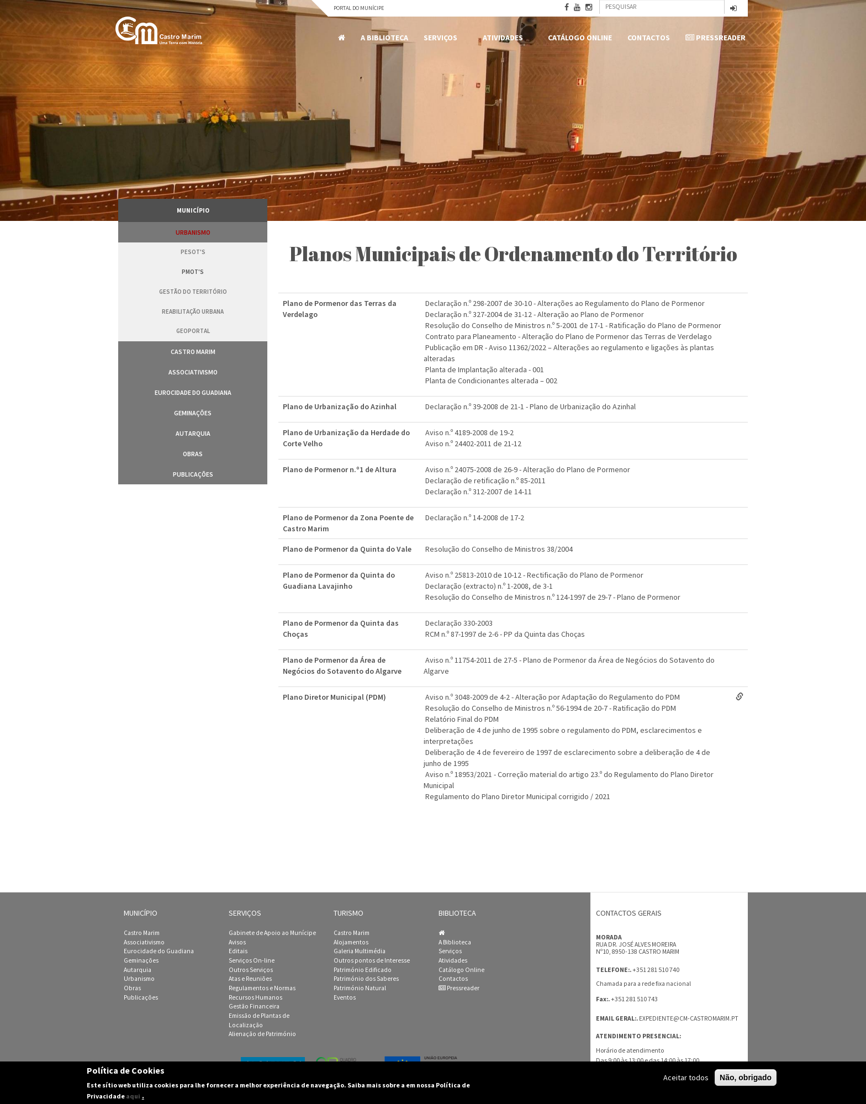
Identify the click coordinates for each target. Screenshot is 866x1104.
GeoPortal (193, 331)
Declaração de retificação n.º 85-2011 (485, 480)
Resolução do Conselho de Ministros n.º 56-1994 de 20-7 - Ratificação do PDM (550, 708)
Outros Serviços (251, 970)
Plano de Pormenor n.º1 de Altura (340, 469)
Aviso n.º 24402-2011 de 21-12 (473, 443)
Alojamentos (351, 942)
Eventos (345, 997)
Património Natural (360, 988)
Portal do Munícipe (359, 8)
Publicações (193, 474)
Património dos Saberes (366, 978)
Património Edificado (363, 970)
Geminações (193, 413)
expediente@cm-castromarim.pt (688, 1018)
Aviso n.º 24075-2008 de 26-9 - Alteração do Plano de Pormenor (527, 469)
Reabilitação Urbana (193, 311)
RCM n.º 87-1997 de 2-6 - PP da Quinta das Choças (505, 634)
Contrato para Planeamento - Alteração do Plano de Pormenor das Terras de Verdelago (568, 336)
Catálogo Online (580, 38)
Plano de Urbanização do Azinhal (340, 406)
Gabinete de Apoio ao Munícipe (272, 933)
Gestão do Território (193, 291)
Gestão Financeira (254, 1006)
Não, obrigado (746, 1077)
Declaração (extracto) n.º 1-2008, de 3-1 (489, 586)
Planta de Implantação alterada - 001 (484, 369)
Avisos (237, 942)
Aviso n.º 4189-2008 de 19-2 (469, 432)
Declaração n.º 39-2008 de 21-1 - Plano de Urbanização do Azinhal (530, 406)
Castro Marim (193, 351)
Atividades (505, 38)
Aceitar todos (686, 1077)
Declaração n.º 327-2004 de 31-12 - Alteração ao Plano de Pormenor (534, 314)
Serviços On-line (251, 960)
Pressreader (715, 38)
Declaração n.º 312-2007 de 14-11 (478, 491)
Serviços (442, 38)
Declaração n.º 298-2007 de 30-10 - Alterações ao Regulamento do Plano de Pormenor (565, 303)
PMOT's (193, 272)
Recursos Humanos (255, 997)
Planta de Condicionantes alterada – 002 (491, 380)
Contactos (648, 38)
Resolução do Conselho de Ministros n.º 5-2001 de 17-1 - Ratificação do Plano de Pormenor (573, 325)
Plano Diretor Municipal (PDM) (334, 697)
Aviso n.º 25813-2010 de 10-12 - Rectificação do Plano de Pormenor (534, 575)
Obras (193, 454)
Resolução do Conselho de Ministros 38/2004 (499, 549)
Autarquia (193, 433)
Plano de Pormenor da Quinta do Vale (347, 549)
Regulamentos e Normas (262, 988)
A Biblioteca (384, 38)
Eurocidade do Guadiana (193, 392)
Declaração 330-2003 (459, 623)
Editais (238, 951)
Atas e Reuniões (250, 978)
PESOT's (193, 252)
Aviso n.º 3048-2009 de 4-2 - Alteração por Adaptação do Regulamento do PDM (552, 697)
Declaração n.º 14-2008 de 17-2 (474, 517)
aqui (133, 1096)
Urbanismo (193, 232)
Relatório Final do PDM (462, 719)
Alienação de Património (262, 1034)
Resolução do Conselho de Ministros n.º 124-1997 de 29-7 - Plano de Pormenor (552, 597)
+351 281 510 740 (655, 969)
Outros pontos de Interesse (372, 960)
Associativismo (193, 372)
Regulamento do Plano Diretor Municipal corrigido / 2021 (517, 796)
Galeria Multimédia (360, 951)
